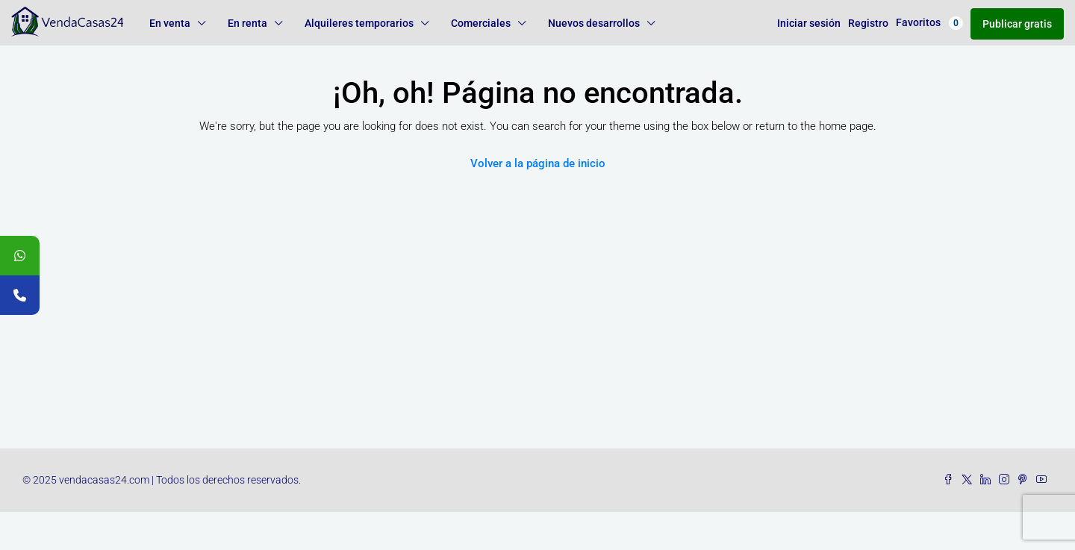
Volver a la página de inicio (537, 163)
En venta (169, 23)
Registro (868, 23)
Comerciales (481, 23)
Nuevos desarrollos (594, 23)
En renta (247, 23)
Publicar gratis (1017, 24)
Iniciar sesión (809, 23)
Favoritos (929, 23)
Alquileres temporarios (359, 23)
